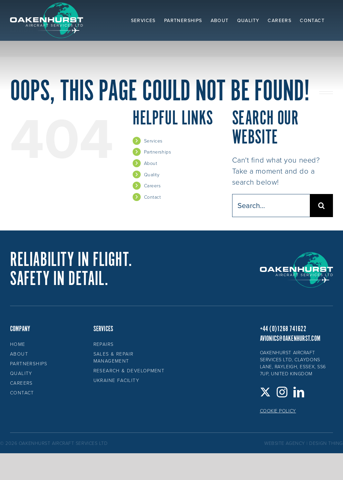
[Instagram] (282, 392)
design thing (326, 443)
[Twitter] (265, 392)
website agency (284, 443)
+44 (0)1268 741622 (283, 329)
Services (153, 140)
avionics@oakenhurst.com (290, 339)
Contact (152, 197)
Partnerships (157, 152)
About (150, 163)
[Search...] (271, 205)
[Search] (321, 205)
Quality (152, 174)
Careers (152, 185)
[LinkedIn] (298, 392)
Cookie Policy (278, 410)
